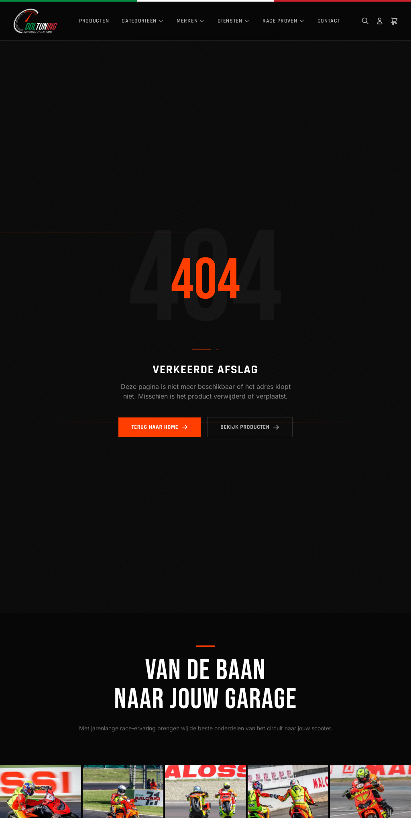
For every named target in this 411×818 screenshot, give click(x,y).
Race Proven (283, 21)
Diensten (234, 21)
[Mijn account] (380, 21)
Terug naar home (159, 427)
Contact (328, 21)
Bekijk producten (249, 427)
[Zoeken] (365, 21)
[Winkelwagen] (394, 21)
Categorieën (143, 21)
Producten (94, 21)
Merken (191, 21)
